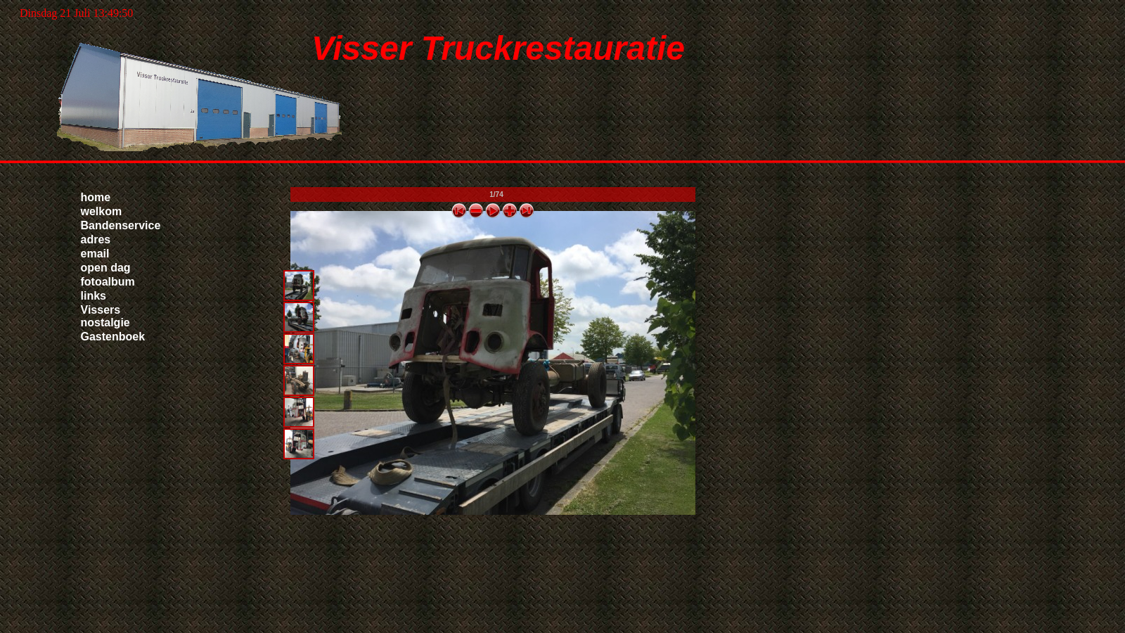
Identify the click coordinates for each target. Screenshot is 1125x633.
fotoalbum (108, 282)
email (95, 254)
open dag (106, 268)
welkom (101, 211)
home (96, 197)
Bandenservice (121, 225)
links (93, 296)
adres (96, 239)
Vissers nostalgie (105, 316)
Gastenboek (113, 337)
